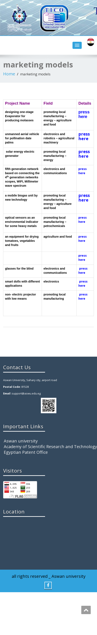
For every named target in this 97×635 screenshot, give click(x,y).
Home (9, 74)
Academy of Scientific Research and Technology (50, 446)
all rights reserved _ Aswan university (48, 576)
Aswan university (21, 441)
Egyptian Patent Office (26, 452)
